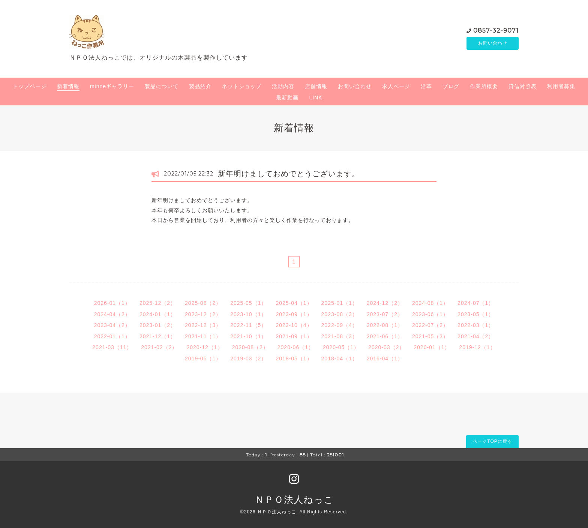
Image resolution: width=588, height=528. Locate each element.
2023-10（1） (248, 314)
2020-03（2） (386, 347)
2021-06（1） (385, 336)
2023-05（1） (476, 314)
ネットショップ (241, 86)
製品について (161, 86)
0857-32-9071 (496, 29)
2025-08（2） (203, 303)
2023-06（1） (430, 314)
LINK (315, 97)
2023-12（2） (203, 314)
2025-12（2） (158, 303)
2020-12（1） (204, 347)
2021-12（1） (158, 336)
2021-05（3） (430, 336)
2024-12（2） (385, 303)
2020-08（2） (250, 347)
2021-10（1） (248, 336)
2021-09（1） (294, 336)
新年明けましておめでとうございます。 (289, 174)
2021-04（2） (476, 336)
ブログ (450, 86)
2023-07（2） (385, 314)
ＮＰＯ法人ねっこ (294, 499)
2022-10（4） (294, 325)
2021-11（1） (203, 336)
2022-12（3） (203, 325)
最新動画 (287, 97)
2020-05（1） (341, 347)
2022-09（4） (339, 325)
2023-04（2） (112, 325)
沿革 (426, 86)
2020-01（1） (432, 347)
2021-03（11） (112, 347)
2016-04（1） (385, 359)
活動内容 (283, 86)
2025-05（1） (248, 303)
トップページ (29, 86)
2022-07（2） (430, 325)
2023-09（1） (294, 314)
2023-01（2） (158, 325)
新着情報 (68, 86)
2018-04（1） (339, 359)
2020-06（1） (296, 347)
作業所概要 (484, 86)
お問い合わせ (493, 43)
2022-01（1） (112, 336)
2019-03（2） (248, 359)
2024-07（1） (476, 303)
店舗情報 (316, 86)
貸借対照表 (522, 86)
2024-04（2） (112, 314)
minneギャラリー (112, 86)
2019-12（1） (477, 347)
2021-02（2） (159, 347)
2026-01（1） (112, 303)
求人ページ (396, 86)
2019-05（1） (203, 359)
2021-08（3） (339, 336)
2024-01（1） (158, 314)
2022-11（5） (248, 325)
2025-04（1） (294, 303)
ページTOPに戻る (492, 441)
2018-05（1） (294, 359)
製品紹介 (200, 86)
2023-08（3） (339, 314)
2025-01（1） (339, 303)
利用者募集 (561, 86)
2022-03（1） (476, 325)
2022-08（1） (385, 325)
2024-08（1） (430, 303)
